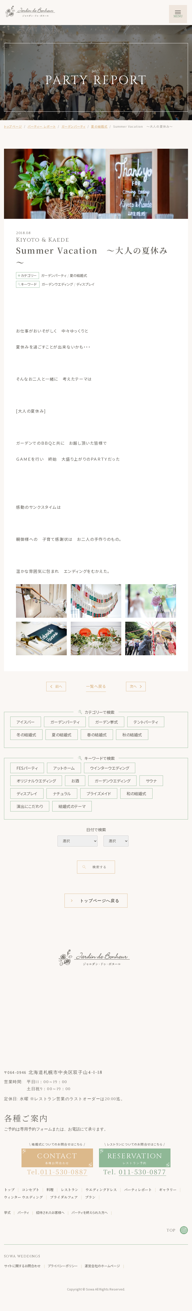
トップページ (13, 126)
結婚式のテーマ (72, 806)
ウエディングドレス (101, 1189)
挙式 (7, 1212)
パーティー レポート (42, 126)
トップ (9, 1189)
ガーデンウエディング (112, 781)
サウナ (151, 781)
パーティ (23, 1212)
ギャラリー (167, 1189)
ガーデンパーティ (74, 126)
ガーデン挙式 (106, 722)
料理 (50, 1189)
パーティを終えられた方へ (90, 1212)
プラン (90, 1197)
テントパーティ (146, 722)
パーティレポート (138, 1189)
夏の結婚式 (99, 126)
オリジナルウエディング (36, 781)
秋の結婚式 (132, 735)
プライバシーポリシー (63, 1266)
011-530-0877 (142, 1171)
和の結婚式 (136, 793)
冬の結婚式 (26, 735)
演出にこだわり (29, 806)
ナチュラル (62, 793)
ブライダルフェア (64, 1197)
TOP (171, 1230)
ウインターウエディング (109, 768)
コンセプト (30, 1189)
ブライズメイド (98, 793)
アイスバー (25, 722)
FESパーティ (27, 768)
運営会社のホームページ (102, 1266)
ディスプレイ (26, 793)
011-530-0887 (64, 1171)
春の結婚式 (97, 735)
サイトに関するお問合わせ (22, 1266)
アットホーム (64, 768)
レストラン (69, 1189)
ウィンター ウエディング (23, 1197)
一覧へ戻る (96, 686)
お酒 (75, 781)
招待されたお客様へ (50, 1212)
